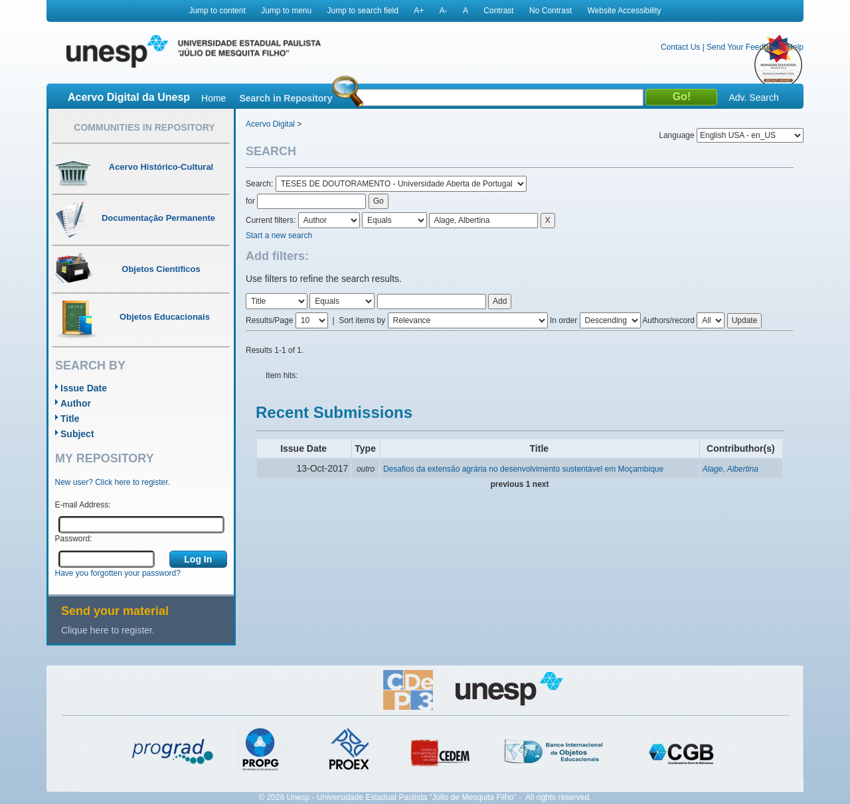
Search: (261, 183)
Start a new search (279, 235)
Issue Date (83, 388)
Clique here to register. (108, 630)
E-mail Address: (83, 504)
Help (795, 47)
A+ (419, 10)
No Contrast (550, 10)
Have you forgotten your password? (118, 573)
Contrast (498, 10)
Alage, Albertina (730, 469)
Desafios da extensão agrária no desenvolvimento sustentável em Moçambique (523, 469)
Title (70, 418)
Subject (77, 434)
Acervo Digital (270, 124)
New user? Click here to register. (112, 482)
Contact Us (680, 47)
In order (563, 320)
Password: (73, 538)
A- (444, 10)
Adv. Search (753, 97)
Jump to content (217, 10)
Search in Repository (285, 98)
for (250, 201)
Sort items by (362, 320)
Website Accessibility (624, 10)
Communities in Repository (144, 127)
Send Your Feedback (743, 47)
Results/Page (269, 320)
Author (75, 403)
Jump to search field (362, 10)
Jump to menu (286, 10)
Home (213, 98)
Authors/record (668, 320)
